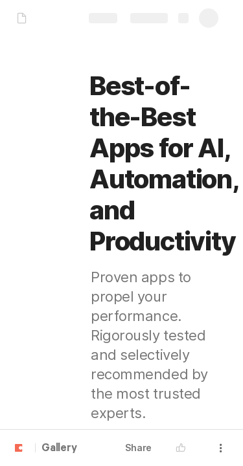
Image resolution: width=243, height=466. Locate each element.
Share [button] (138, 447)
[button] (184, 448)
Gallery (59, 448)
